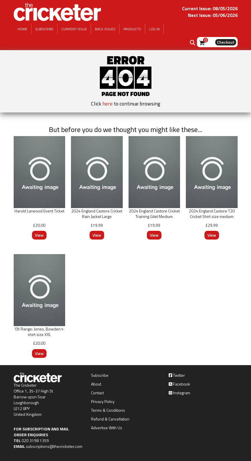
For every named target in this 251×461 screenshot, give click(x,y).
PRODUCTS (132, 29)
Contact (97, 393)
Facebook (179, 384)
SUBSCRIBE (44, 29)
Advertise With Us (106, 428)
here (107, 104)
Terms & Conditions (108, 410)
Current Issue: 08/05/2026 (210, 8)
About (96, 384)
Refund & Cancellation (110, 419)
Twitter (177, 375)
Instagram (179, 393)
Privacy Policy (103, 401)
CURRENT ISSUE (74, 29)
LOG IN (154, 29)
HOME (22, 29)
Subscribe (99, 375)
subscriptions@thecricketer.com (54, 446)
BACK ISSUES (105, 29)
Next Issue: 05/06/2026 (213, 15)
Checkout (225, 42)
